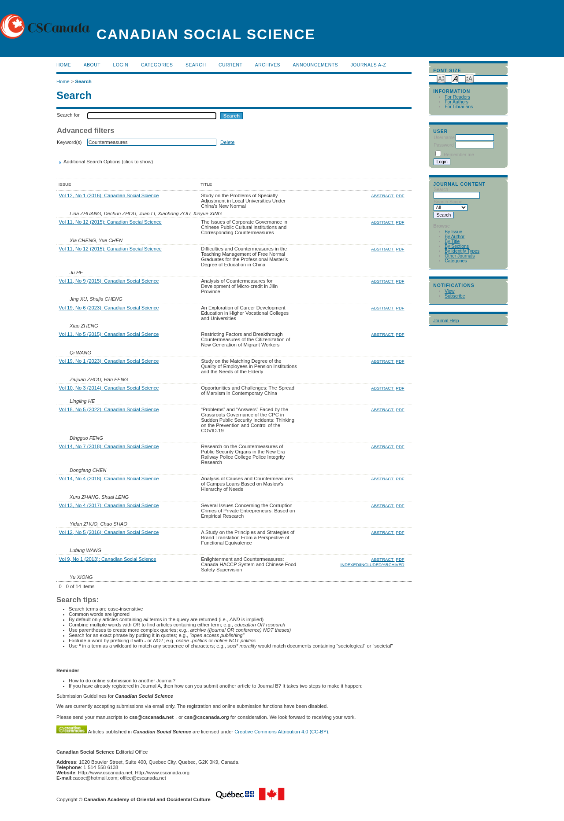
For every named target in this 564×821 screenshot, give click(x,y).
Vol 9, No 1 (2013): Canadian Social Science (107, 559)
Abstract (382, 195)
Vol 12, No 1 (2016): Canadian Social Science (109, 195)
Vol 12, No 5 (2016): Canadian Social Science (109, 532)
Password (444, 145)
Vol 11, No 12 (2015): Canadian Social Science (110, 222)
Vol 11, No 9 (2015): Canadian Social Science (109, 280)
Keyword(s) (69, 142)
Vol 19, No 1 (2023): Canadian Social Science (109, 361)
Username (444, 137)
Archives (267, 65)
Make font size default (455, 78)
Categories (456, 260)
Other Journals (460, 256)
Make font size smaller (441, 78)
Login (121, 65)
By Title (452, 241)
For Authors (456, 101)
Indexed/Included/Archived (372, 564)
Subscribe (455, 296)
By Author (454, 236)
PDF (400, 195)
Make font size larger (469, 78)
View (449, 291)
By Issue (453, 231)
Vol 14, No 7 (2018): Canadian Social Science (109, 446)
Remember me (459, 154)
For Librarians (459, 106)
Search (196, 65)
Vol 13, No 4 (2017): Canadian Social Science (109, 505)
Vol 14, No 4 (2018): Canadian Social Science (109, 478)
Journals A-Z (368, 65)
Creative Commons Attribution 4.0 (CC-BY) (281, 731)
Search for (68, 115)
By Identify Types (462, 251)
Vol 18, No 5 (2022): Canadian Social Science (109, 409)
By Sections (457, 246)
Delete (227, 142)
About (92, 65)
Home (63, 65)
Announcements (315, 65)
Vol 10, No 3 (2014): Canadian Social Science (109, 387)
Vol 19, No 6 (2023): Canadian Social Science (109, 307)
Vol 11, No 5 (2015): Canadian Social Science (109, 334)
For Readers (457, 97)
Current (230, 65)
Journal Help (446, 320)
